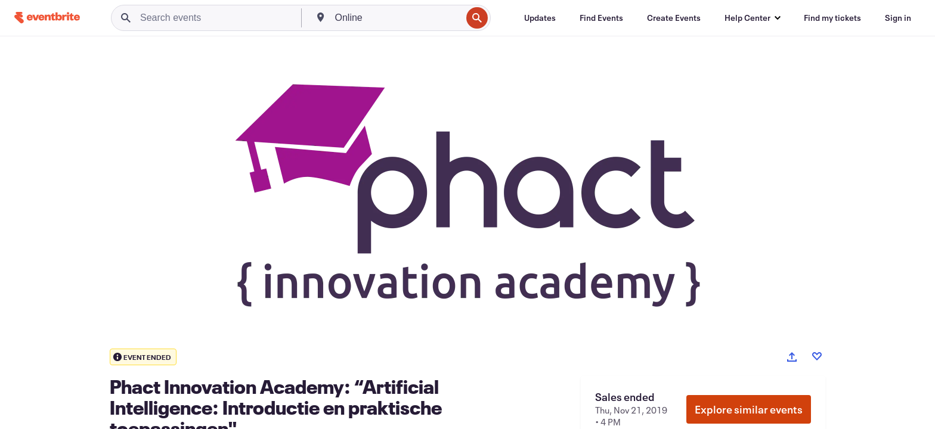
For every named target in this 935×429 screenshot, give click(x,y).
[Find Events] (601, 18)
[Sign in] (898, 18)
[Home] (47, 17)
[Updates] (540, 18)
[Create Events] (673, 18)
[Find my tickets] (832, 18)
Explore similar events (749, 409)
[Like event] (817, 356)
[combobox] (397, 18)
